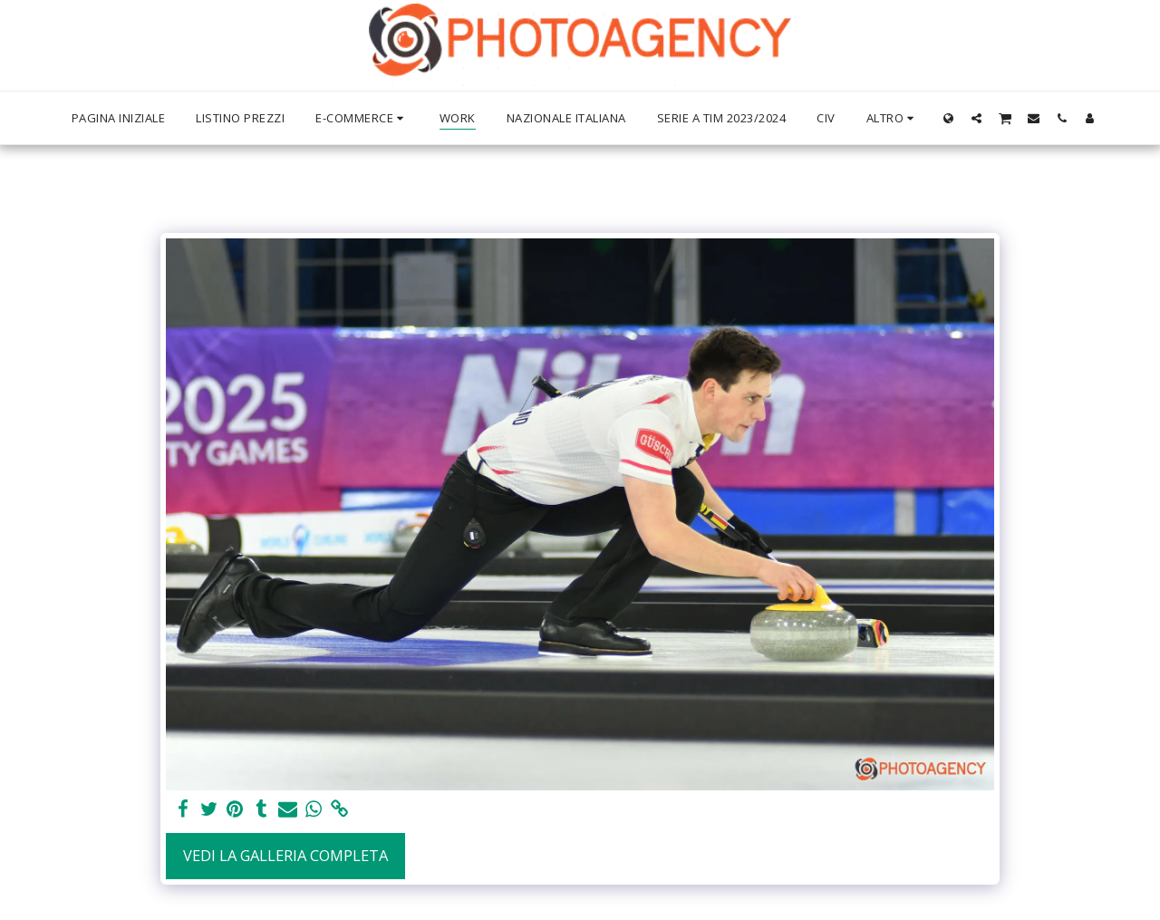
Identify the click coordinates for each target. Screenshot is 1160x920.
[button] (976, 117)
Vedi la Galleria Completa (285, 855)
